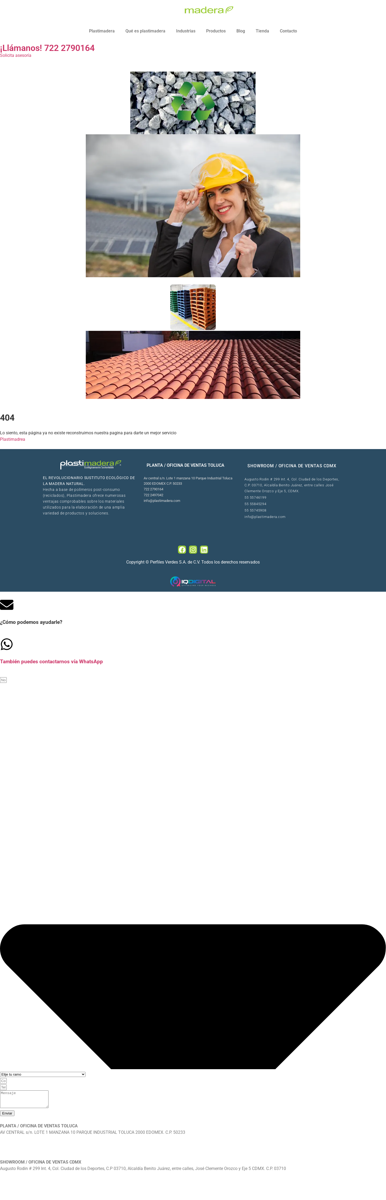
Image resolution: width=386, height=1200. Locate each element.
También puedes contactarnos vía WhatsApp (51, 662)
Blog (240, 31)
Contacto (288, 31)
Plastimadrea (12, 439)
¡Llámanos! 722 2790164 (47, 48)
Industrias (185, 31)
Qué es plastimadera (145, 31)
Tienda (262, 31)
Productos (216, 31)
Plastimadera (102, 31)
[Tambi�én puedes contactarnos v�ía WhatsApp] (6, 644)
